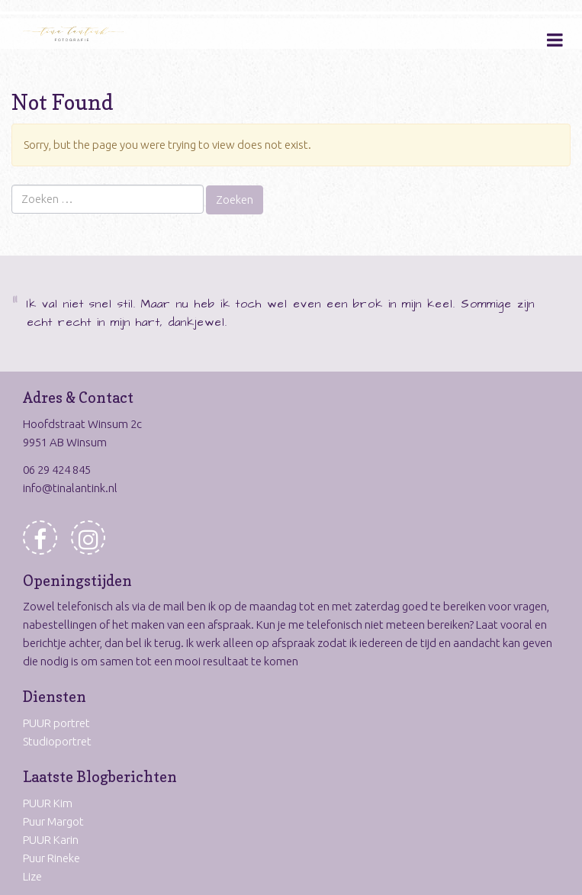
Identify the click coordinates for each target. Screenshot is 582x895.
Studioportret (57, 741)
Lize (32, 876)
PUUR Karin (51, 839)
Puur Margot (53, 821)
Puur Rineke (51, 858)
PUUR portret (56, 722)
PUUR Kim (47, 803)
